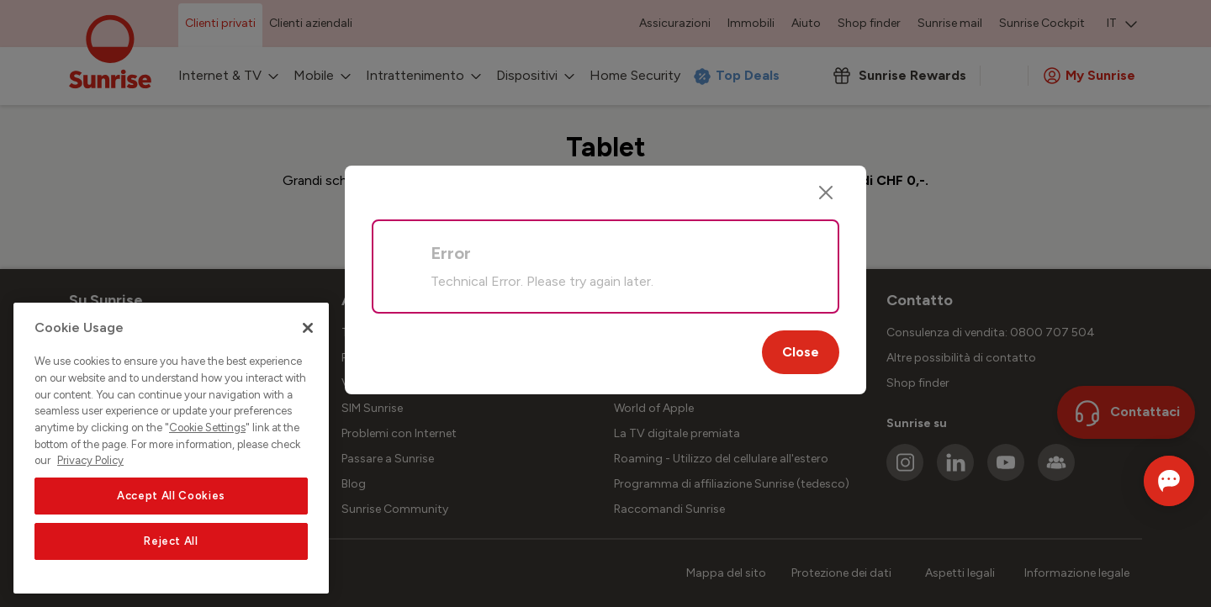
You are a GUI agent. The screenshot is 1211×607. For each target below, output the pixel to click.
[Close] (825, 192)
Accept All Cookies (171, 495)
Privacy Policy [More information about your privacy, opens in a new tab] (90, 460)
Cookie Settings (207, 427)
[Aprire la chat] (1145, 481)
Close (800, 352)
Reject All (171, 541)
